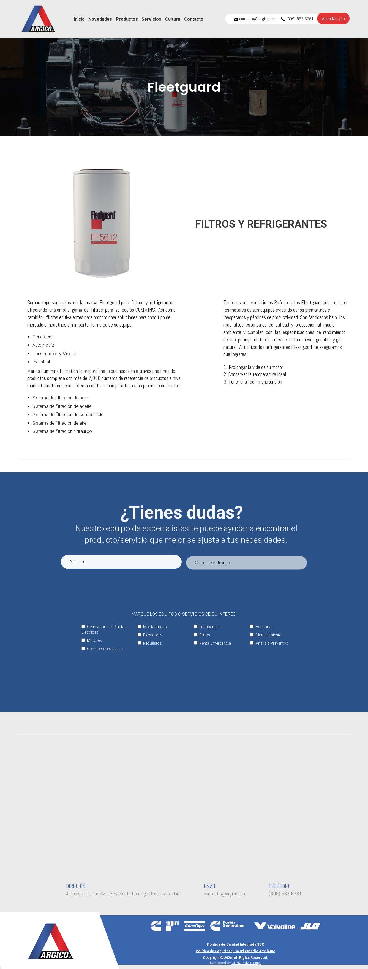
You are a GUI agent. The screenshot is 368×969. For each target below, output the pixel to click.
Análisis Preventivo (269, 643)
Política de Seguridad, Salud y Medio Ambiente (235, 951)
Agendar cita (333, 18)
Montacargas (152, 627)
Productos (127, 19)
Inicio (79, 19)
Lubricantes (207, 627)
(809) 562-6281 (297, 19)
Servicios (151, 19)
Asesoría (260, 627)
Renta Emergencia (212, 643)
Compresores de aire (102, 649)
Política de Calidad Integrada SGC (235, 944)
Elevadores (150, 635)
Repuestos (150, 643)
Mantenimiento (265, 635)
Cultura (172, 19)
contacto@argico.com (255, 19)
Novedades (100, 19)
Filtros (202, 635)
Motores (91, 640)
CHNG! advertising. (246, 963)
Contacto (193, 19)
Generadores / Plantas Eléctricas (104, 630)
